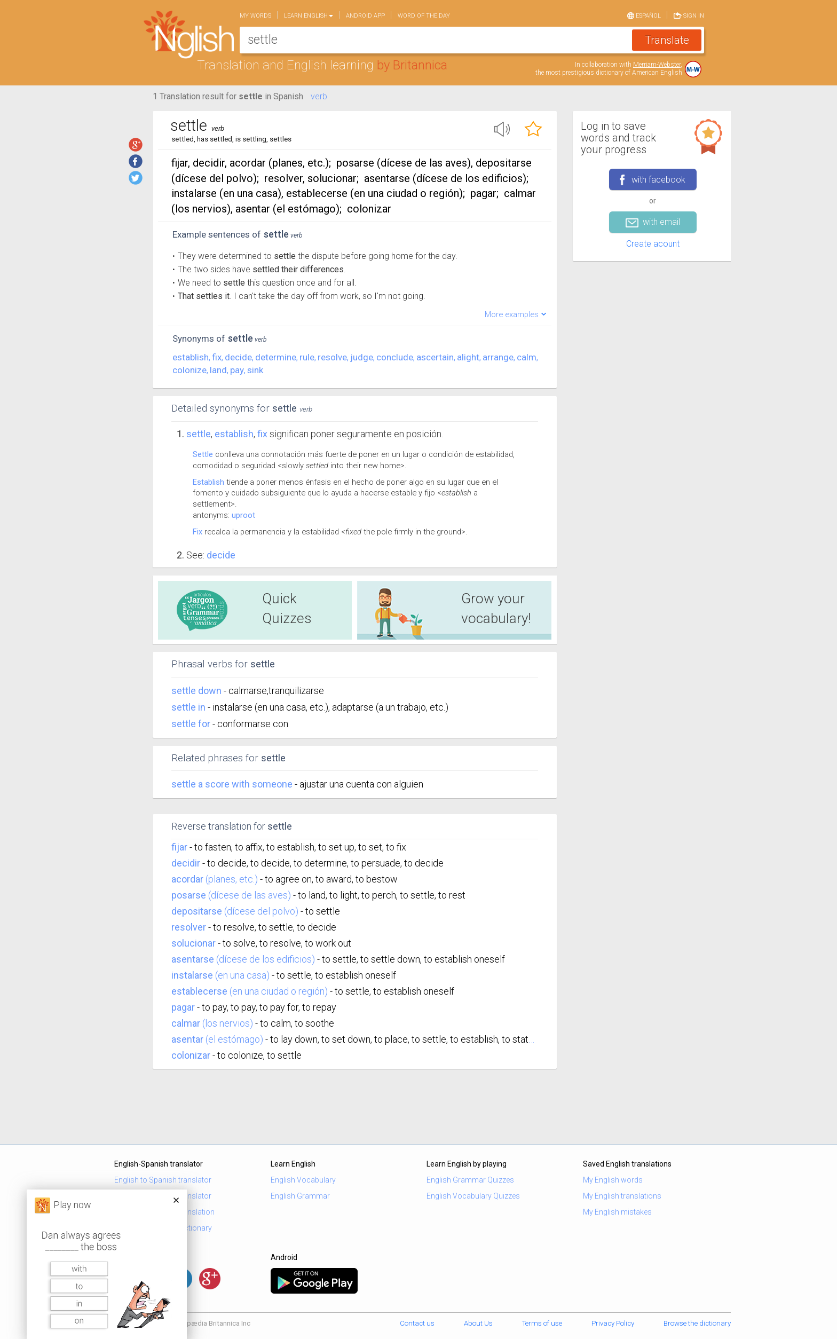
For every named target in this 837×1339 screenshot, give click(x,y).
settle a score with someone (233, 784)
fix (217, 357)
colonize (189, 370)
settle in (189, 707)
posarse (188, 895)
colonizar (190, 1055)
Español (644, 15)
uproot (243, 515)
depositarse (196, 911)
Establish (208, 482)
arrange (498, 357)
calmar (185, 1023)
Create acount (653, 244)
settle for (191, 723)
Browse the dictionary (697, 1323)
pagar (183, 1007)
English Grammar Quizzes (470, 1180)
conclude (394, 357)
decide (238, 357)
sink (255, 370)
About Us (478, 1323)
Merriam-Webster (657, 64)
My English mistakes (617, 1212)
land (218, 370)
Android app (365, 15)
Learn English (308, 15)
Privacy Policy (612, 1323)
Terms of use (542, 1323)
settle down (197, 690)
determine (275, 357)
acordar (187, 879)
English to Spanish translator (162, 1180)
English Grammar (300, 1196)
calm (526, 357)
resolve (332, 357)
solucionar (193, 943)
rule (306, 357)
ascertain (435, 357)
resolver (188, 927)
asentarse (192, 959)
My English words (613, 1180)
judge (361, 357)
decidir (185, 863)
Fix (197, 532)
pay (237, 370)
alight (468, 357)
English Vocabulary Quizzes (473, 1196)
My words (255, 15)
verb (319, 96)
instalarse (192, 975)
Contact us (417, 1323)
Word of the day (424, 15)
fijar (179, 847)
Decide (221, 555)
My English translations (622, 1196)
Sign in (689, 15)
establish (190, 357)
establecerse (199, 991)
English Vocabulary (303, 1180)
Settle (198, 433)
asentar (187, 1039)
